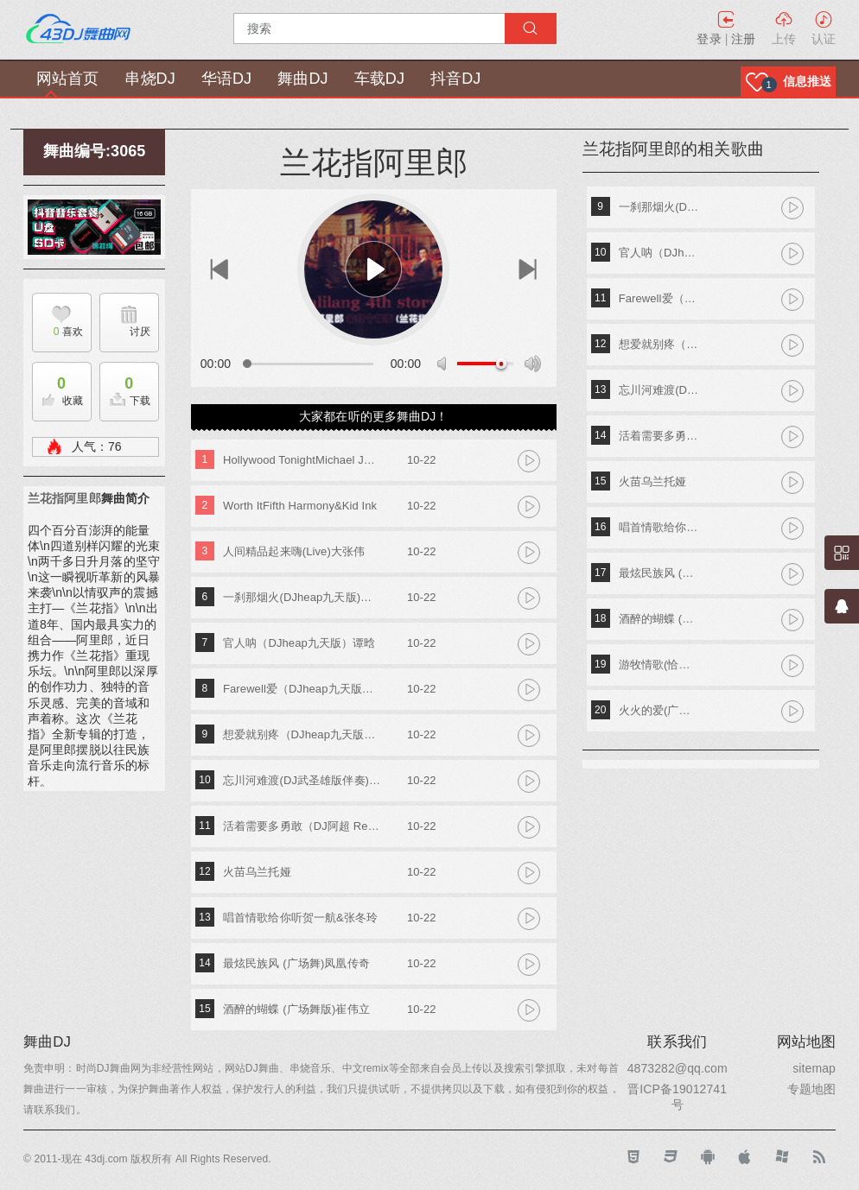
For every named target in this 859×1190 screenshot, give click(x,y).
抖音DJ (455, 78)
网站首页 (67, 78)
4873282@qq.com (677, 1068)
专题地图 (811, 1089)
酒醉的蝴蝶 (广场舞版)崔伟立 (296, 1009)
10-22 (421, 459)
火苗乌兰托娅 (257, 871)
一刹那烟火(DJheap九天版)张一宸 (302, 597)
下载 (125, 386)
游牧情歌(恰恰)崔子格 (660, 664)
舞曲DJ (302, 78)
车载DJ (379, 78)
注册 (743, 39)
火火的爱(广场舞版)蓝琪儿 (660, 710)
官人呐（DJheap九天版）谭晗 (299, 642)
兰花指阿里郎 (64, 498)
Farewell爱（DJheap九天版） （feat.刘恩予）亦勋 (302, 688)
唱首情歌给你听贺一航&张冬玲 (300, 917)
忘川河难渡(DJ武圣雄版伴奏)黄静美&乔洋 (302, 780)
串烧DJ (149, 78)
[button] (788, 81)
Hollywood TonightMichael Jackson (302, 459)
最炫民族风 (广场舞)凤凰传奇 (296, 963)
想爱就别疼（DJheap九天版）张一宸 (302, 734)
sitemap (814, 1068)
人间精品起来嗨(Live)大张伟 (294, 551)
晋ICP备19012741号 (677, 1096)
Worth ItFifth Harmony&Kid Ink (300, 505)
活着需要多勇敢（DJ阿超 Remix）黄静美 (302, 826)
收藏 (58, 386)
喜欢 (57, 331)
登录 (709, 39)
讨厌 (140, 332)
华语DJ (226, 78)
